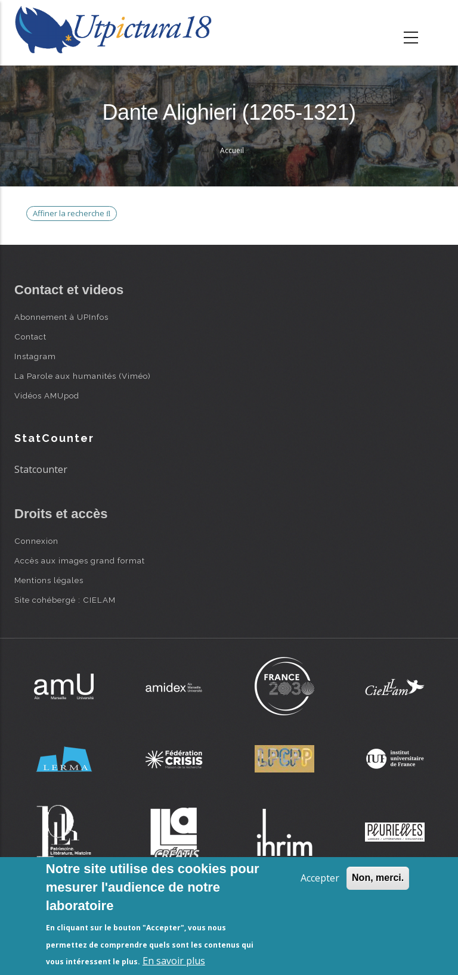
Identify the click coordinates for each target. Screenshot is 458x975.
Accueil (232, 150)
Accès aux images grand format (79, 560)
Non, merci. (378, 878)
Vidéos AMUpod (46, 395)
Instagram (35, 356)
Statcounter (40, 469)
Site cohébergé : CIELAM (65, 600)
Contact (30, 336)
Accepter (320, 877)
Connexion (36, 541)
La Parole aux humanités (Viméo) (82, 376)
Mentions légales (48, 580)
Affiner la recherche (71, 213)
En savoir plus (174, 960)
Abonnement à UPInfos (61, 317)
